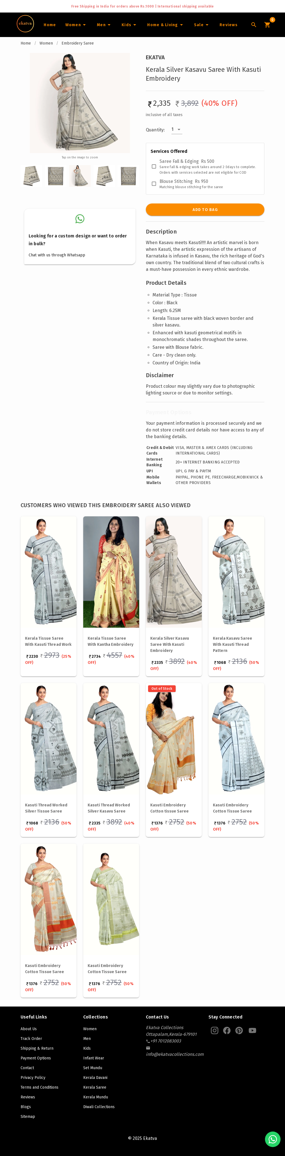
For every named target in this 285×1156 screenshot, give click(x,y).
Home (26, 43)
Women (46, 43)
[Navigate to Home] (25, 30)
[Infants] (129, 25)
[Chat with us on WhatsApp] (273, 1139)
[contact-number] (165, 1041)
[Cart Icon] (267, 25)
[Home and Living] (165, 25)
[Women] (76, 25)
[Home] (49, 25)
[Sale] (202, 25)
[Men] (104, 25)
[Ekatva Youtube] (252, 1030)
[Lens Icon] (254, 25)
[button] (176, 129)
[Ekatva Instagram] (214, 1030)
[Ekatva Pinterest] (239, 1030)
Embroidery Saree (78, 43)
